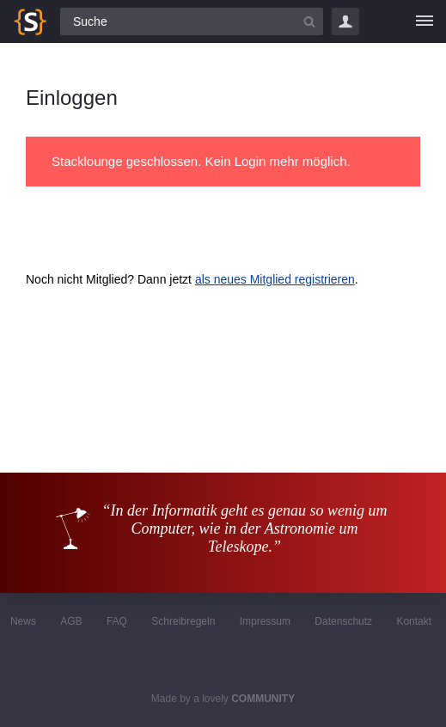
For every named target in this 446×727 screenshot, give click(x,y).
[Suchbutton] (309, 21)
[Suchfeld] (191, 21)
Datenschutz (343, 621)
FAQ (117, 621)
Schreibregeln (183, 621)
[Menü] (424, 21)
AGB (71, 621)
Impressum (265, 621)
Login (345, 21)
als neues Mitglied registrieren (275, 279)
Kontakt (413, 621)
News (23, 621)
